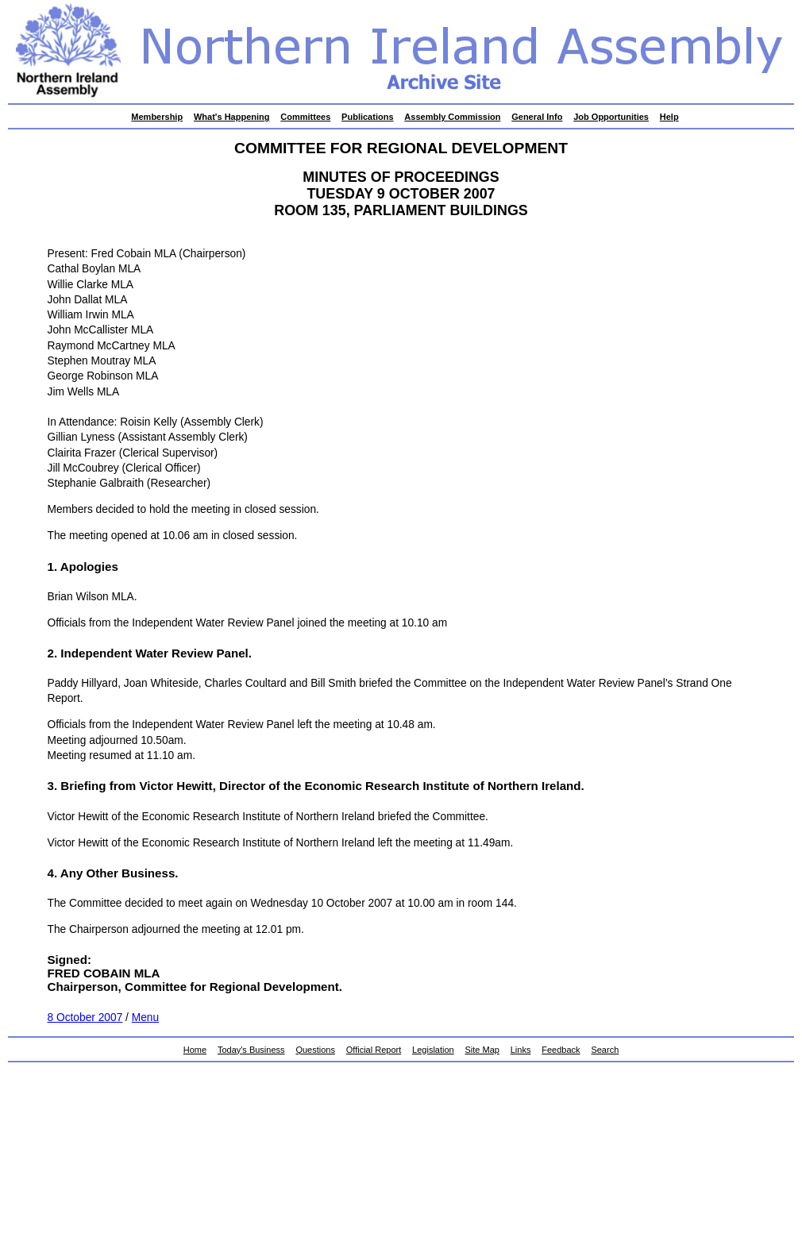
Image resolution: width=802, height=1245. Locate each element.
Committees (305, 116)
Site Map (482, 1049)
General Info (536, 116)
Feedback (561, 1049)
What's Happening (232, 116)
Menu (145, 1017)
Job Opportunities (611, 116)
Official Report (374, 1049)
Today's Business (251, 1049)
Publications (367, 116)
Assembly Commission (452, 116)
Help (669, 116)
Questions (315, 1049)
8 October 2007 (85, 1017)
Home (194, 1049)
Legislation (433, 1049)
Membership (157, 116)
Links (521, 1049)
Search (605, 1049)
